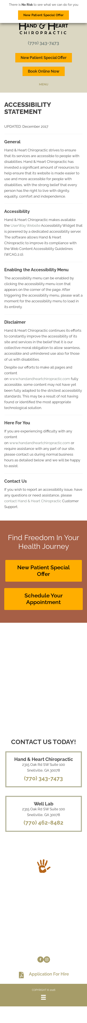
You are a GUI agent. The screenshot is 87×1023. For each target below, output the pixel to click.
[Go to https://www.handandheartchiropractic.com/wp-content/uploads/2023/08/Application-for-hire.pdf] (43, 975)
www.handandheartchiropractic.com (39, 379)
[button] (43, 571)
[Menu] (43, 997)
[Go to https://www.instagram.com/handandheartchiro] (47, 960)
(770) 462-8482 (43, 822)
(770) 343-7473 (43, 43)
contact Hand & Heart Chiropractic (32, 501)
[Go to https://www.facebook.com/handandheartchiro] (40, 960)
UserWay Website (25, 225)
